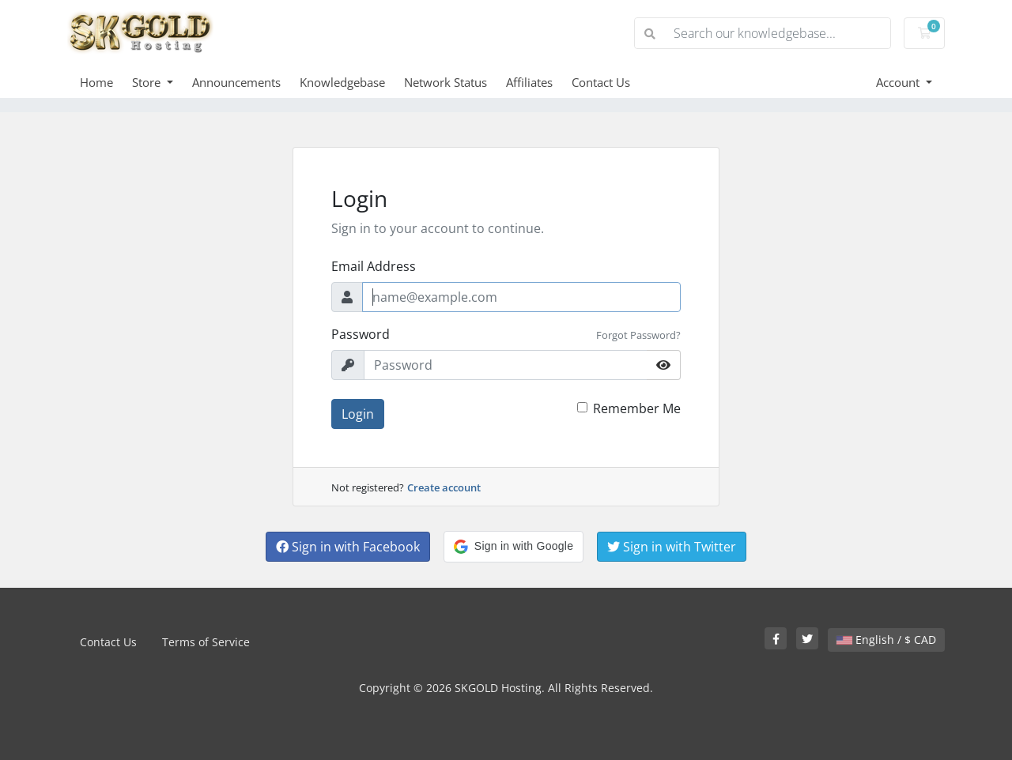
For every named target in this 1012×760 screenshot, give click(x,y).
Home (96, 82)
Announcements (236, 82)
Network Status (445, 82)
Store (148, 82)
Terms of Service (206, 641)
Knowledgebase (342, 82)
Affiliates (529, 82)
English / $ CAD (886, 639)
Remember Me (637, 408)
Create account (444, 487)
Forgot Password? (638, 335)
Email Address (373, 266)
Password (360, 334)
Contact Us (601, 82)
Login (358, 414)
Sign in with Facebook (348, 546)
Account (899, 82)
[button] (513, 546)
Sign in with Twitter (671, 546)
